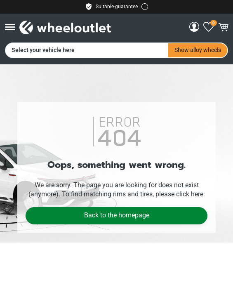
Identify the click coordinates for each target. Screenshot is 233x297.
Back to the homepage (116, 215)
